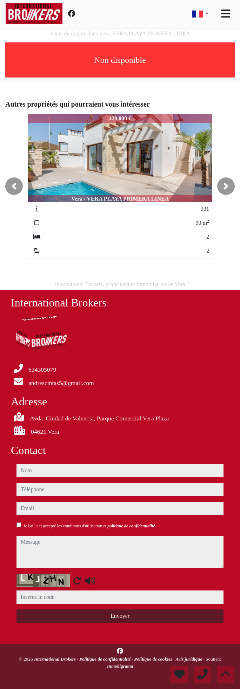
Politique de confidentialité (105, 659)
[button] (14, 186)
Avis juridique (190, 659)
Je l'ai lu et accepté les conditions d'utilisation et (89, 525)
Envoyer (120, 616)
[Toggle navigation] (225, 13)
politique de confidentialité (131, 525)
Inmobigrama (120, 666)
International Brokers (55, 659)
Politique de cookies (153, 659)
